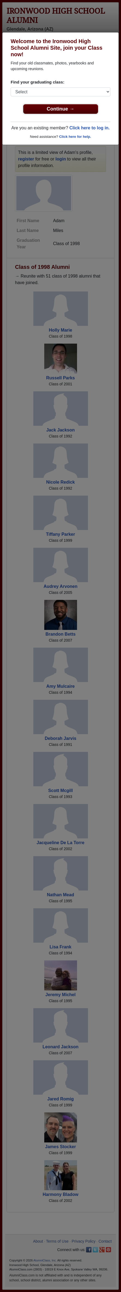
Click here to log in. (89, 128)
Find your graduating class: (37, 82)
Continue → (60, 109)
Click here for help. (75, 137)
